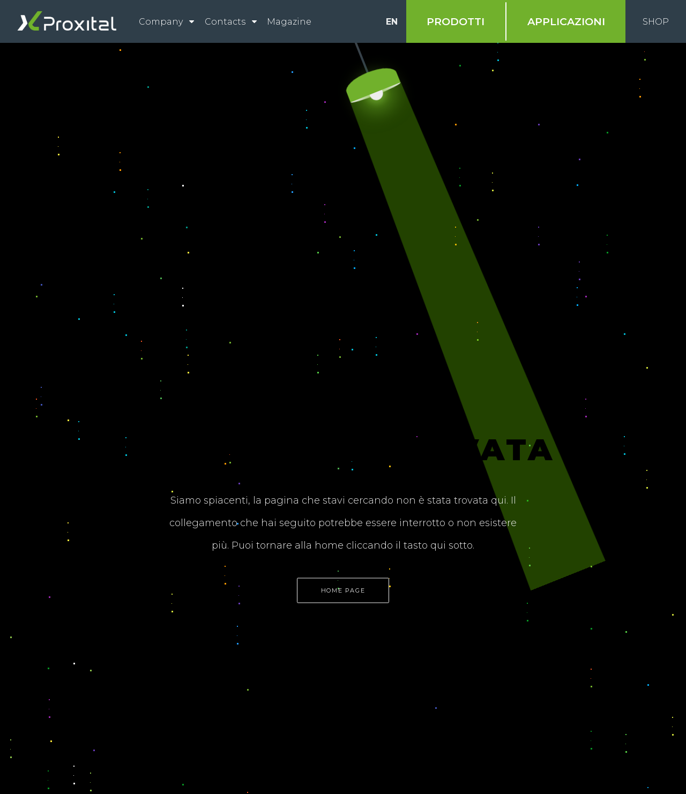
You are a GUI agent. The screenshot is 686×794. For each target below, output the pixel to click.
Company (161, 22)
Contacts (225, 22)
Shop (656, 22)
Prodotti (455, 21)
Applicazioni (566, 21)
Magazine (289, 22)
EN (392, 22)
